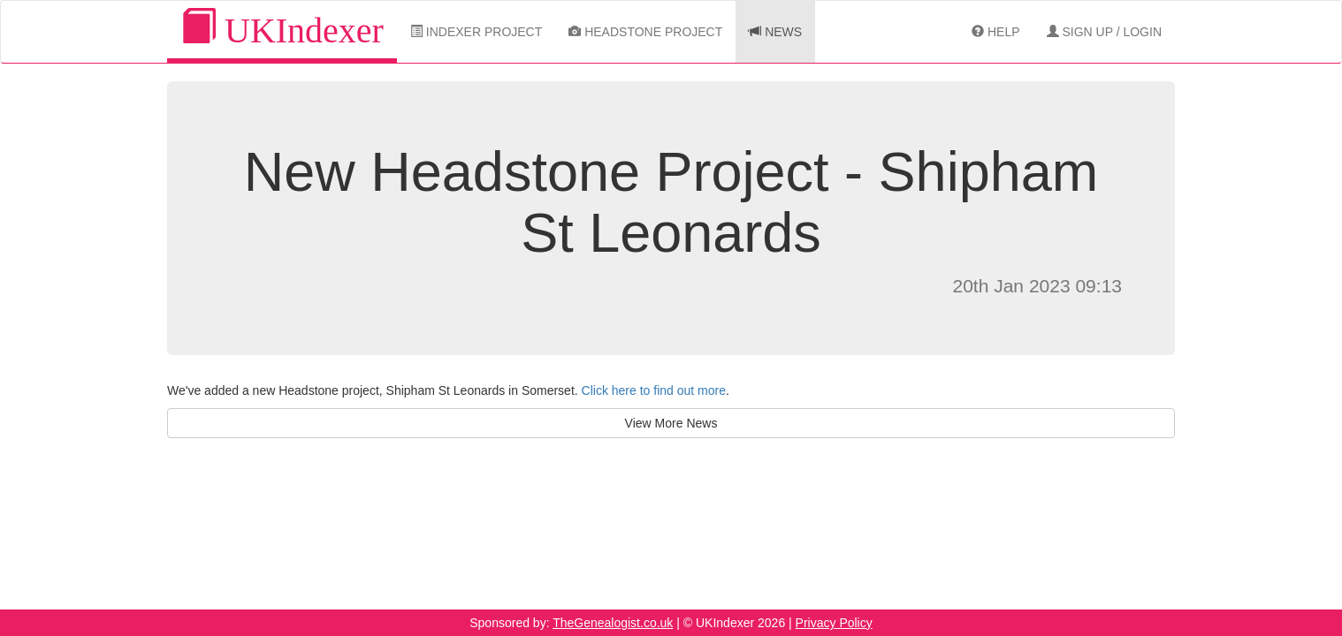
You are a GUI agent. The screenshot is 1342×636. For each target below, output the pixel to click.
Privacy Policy (834, 623)
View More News (671, 423)
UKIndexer (282, 29)
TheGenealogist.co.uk (613, 623)
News (775, 32)
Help (995, 32)
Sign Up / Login (1104, 32)
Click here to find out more (654, 390)
